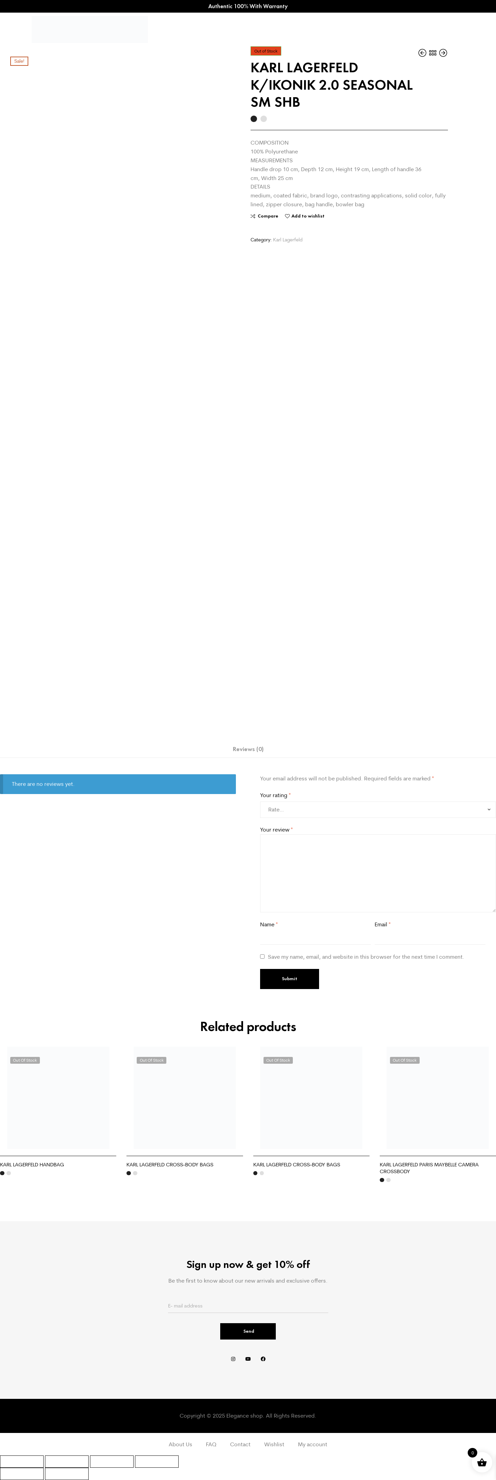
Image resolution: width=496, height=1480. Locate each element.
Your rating (275, 795)
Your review (276, 829)
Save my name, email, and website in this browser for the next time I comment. (366, 956)
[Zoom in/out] (22, 1461)
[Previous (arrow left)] (22, 1474)
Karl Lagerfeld (288, 240)
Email (383, 924)
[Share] (112, 1461)
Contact (240, 1444)
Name (269, 924)
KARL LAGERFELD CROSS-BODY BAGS (169, 1164)
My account (312, 1444)
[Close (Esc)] (157, 1461)
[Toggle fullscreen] (67, 1461)
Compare (268, 216)
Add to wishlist (308, 216)
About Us (180, 1444)
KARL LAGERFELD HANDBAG (32, 1164)
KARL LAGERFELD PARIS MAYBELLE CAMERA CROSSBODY (429, 1168)
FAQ (211, 1444)
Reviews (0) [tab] (248, 749)
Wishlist (274, 1444)
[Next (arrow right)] (67, 1474)
